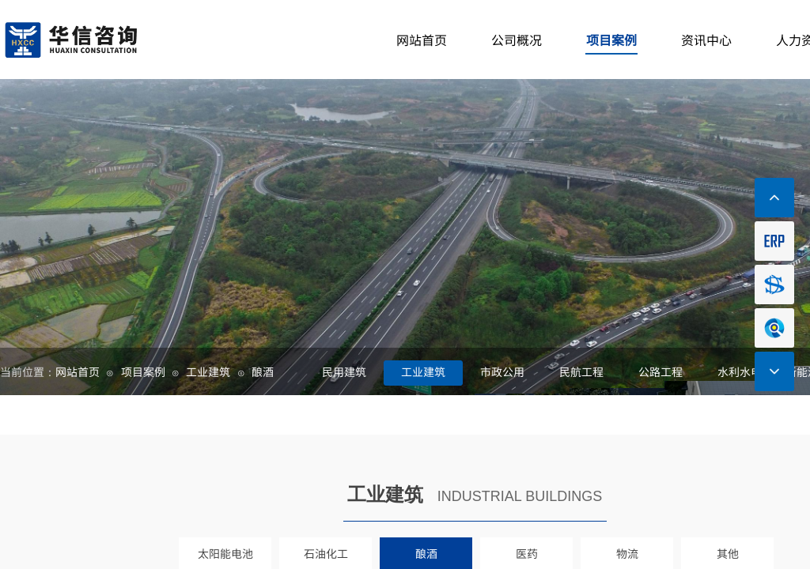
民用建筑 (344, 371)
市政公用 (502, 371)
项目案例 (143, 371)
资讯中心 (706, 39)
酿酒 (263, 371)
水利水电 (739, 371)
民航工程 (581, 371)
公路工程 (660, 371)
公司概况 (516, 39)
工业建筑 (208, 371)
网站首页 (77, 371)
